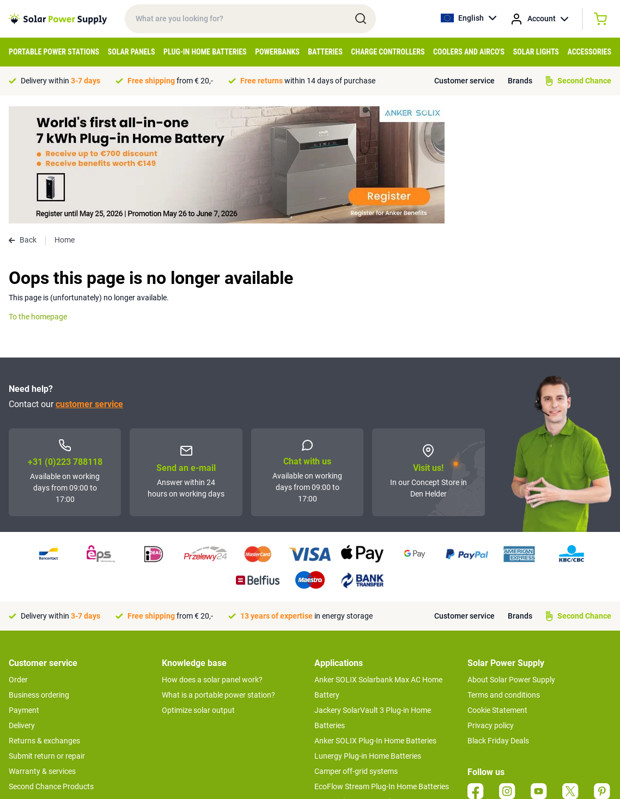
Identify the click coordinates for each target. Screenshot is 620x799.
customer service (89, 287)
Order (18, 562)
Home (64, 122)
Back (23, 122)
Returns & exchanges (44, 623)
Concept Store (33, 684)
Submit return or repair (47, 638)
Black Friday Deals (498, 623)
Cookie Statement (497, 593)
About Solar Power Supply (511, 562)
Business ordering (39, 577)
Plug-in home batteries (205, 51)
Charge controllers (387, 51)
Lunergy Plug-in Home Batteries (367, 638)
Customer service (464, 80)
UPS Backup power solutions (362, 684)
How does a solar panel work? (212, 562)
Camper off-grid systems (356, 654)
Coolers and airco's (468, 51)
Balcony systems (343, 699)
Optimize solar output (198, 593)
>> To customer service (47, 706)
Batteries (325, 51)
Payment (24, 593)
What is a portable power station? (218, 577)
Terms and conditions (503, 577)
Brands (520, 80)
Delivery (22, 608)
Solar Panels (131, 51)
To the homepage (38, 199)
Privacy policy (490, 608)
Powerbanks (277, 51)
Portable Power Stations (54, 51)
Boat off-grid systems (350, 715)
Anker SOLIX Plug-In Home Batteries (375, 623)
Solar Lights (536, 51)
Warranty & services (42, 654)
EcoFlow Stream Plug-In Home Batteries (381, 669)
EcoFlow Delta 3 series (352, 730)
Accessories (589, 51)
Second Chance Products (51, 669)
